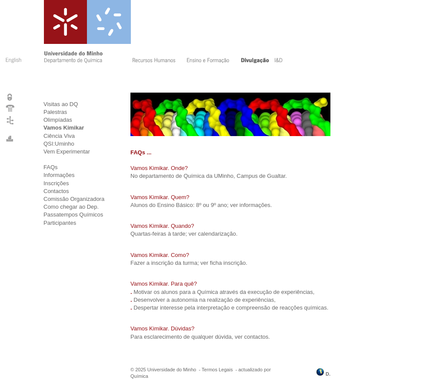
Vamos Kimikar (63, 127)
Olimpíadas (57, 120)
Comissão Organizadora (73, 199)
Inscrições (56, 183)
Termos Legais (217, 369)
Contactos (56, 191)
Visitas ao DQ (60, 104)
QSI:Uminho (58, 143)
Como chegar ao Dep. (71, 206)
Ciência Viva (59, 136)
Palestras (55, 112)
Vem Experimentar (66, 151)
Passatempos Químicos (73, 214)
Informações (59, 175)
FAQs (50, 167)
